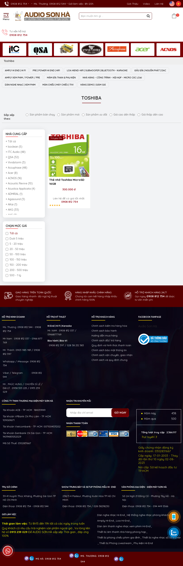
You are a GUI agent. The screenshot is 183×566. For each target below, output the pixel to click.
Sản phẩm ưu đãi (94, 114)
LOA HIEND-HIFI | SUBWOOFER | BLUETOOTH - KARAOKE (97, 70)
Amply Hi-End (105, 520)
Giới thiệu (132, 3)
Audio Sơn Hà (147, 326)
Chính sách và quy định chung (109, 359)
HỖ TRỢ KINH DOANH (13, 316)
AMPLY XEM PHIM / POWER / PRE (22, 77)
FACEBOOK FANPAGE (149, 316)
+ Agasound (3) (15, 199)
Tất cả (12, 233)
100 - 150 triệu (16, 259)
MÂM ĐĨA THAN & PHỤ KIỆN (61, 77)
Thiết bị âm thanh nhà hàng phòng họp (121, 532)
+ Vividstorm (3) (16, 162)
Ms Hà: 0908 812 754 (48, 558)
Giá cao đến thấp (122, 114)
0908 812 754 (19, 3)
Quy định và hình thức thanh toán (111, 345)
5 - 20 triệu (14, 243)
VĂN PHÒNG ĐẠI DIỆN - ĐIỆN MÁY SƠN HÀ (144, 487)
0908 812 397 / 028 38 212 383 (66, 345)
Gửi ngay (120, 412)
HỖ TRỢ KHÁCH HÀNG (103, 316)
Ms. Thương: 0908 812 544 (50, 3)
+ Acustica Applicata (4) (20, 188)
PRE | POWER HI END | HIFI (46, 70)
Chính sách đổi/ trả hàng (106, 340)
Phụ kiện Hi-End (143, 543)
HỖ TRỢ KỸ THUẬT (56, 316)
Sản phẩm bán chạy (40, 114)
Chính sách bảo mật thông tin (109, 350)
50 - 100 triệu (16, 254)
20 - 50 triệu (15, 249)
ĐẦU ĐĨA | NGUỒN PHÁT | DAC (150, 70)
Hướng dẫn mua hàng (104, 335)
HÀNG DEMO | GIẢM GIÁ (93, 84)
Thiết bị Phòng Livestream (115, 543)
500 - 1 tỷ (13, 275)
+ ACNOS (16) (14, 178)
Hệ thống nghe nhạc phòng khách (148, 515)
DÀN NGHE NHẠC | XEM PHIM (20, 84)
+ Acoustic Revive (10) (19, 183)
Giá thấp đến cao (150, 114)
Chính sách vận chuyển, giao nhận (112, 355)
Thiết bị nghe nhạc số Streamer (161, 537)
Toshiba (9, 61)
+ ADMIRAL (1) (14, 194)
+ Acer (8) (12, 173)
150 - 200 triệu (16, 264)
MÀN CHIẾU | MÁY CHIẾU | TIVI (57, 84)
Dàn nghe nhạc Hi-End (111, 515)
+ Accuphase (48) (16, 167)
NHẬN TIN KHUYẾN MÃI (78, 400)
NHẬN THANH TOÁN (77, 423)
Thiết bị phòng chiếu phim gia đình (118, 537)
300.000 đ (69, 189)
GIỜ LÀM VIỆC (9, 514)
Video (146, 3)
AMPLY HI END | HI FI (15, 70)
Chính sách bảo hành (104, 330)
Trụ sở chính (9, 487)
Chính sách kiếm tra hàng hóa (109, 325)
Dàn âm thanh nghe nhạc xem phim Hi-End (123, 526)
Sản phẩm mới (68, 114)
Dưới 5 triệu (15, 238)
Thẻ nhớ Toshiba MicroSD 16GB (66, 181)
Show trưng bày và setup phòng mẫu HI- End (89, 487)
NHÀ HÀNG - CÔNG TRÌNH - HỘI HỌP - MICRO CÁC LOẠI (112, 77)
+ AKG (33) (12, 209)
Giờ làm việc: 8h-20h (80, 3)
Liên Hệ (159, 3)
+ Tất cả (11, 141)
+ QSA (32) (12, 157)
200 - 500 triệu (17, 270)
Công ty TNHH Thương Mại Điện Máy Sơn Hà (27, 400)
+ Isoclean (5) (14, 146)
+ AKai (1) (11, 204)
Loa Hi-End (122, 520)
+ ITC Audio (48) (16, 152)
